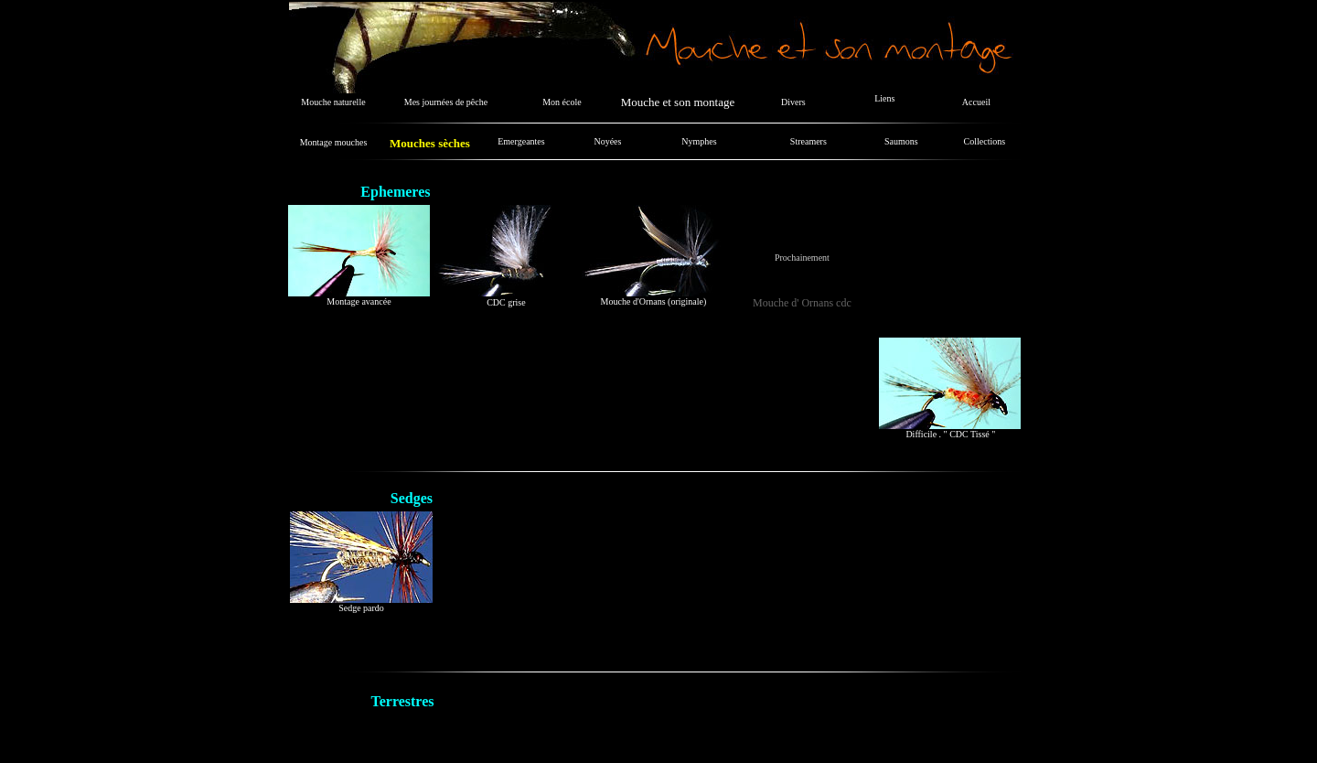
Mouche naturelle (333, 102)
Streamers (808, 141)
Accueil (976, 102)
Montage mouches (334, 142)
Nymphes (698, 141)
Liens (884, 98)
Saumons (901, 141)
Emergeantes (521, 141)
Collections (985, 141)
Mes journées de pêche (445, 102)
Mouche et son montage (678, 102)
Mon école (562, 102)
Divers (793, 102)
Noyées (607, 141)
